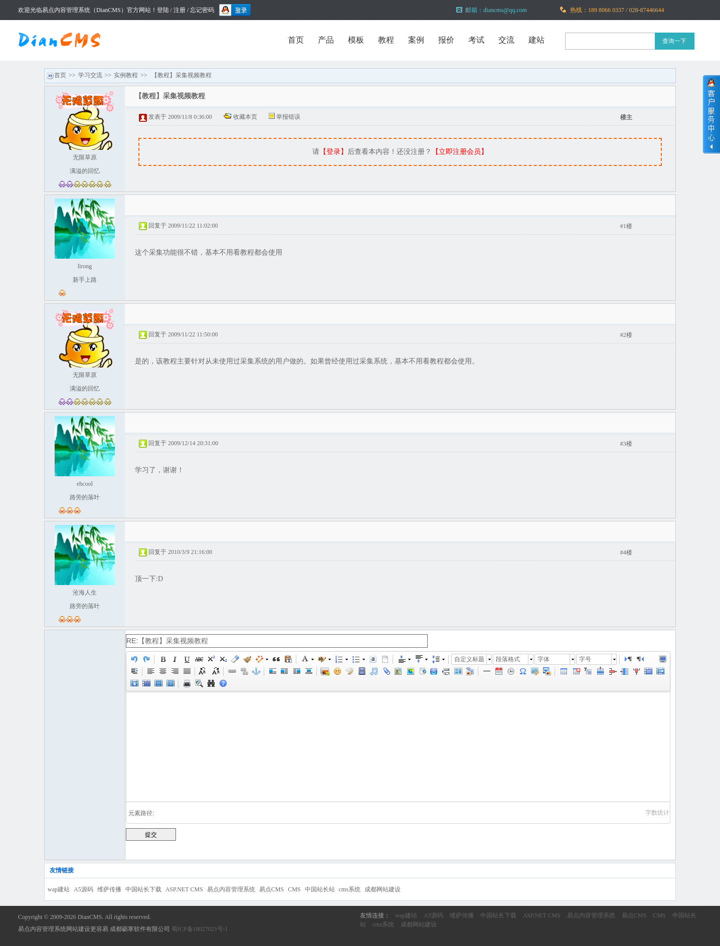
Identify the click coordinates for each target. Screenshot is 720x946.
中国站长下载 (143, 889)
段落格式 (508, 659)
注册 (179, 10)
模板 (356, 40)
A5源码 (83, 889)
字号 (585, 659)
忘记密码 (202, 10)
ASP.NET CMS (184, 889)
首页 (296, 40)
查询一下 (674, 41)
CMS (294, 889)
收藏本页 (245, 116)
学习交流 (90, 75)
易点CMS (271, 889)
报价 (446, 40)
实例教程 (126, 75)
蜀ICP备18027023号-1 (199, 928)
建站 (536, 40)
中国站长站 (320, 889)
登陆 (163, 10)
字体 (543, 659)
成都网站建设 (383, 889)
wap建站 (59, 889)
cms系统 (350, 889)
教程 (386, 40)
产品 (326, 40)
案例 (416, 40)
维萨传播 (109, 889)
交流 (506, 40)
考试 (476, 40)
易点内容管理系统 (231, 889)
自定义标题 (469, 659)
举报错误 (288, 116)
